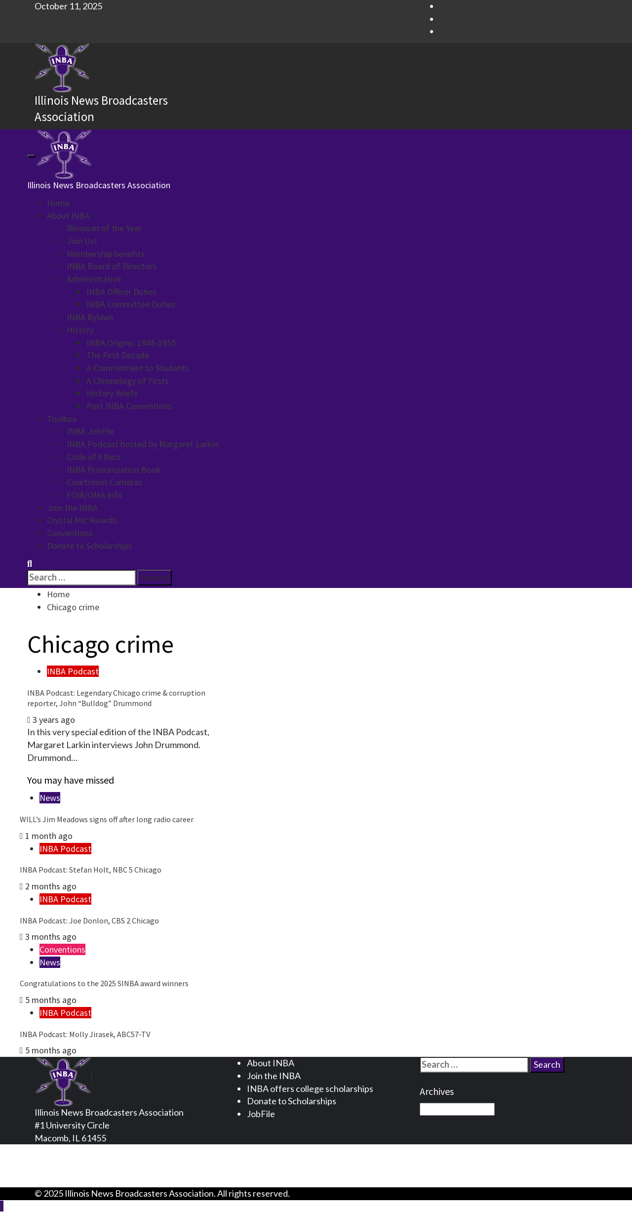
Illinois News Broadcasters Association (98, 185)
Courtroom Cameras (104, 482)
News (50, 797)
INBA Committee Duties (130, 304)
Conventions (70, 533)
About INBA (68, 215)
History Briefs (112, 393)
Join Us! (82, 241)
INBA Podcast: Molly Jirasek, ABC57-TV (85, 1034)
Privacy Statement (89, 1150)
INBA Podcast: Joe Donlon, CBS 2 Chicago (89, 920)
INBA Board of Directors (112, 266)
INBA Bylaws (90, 317)
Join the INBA (72, 507)
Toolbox (62, 418)
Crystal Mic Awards (82, 520)
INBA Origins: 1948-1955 (131, 342)
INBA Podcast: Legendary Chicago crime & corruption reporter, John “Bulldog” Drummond (116, 698)
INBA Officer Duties (121, 291)
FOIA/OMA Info (94, 495)
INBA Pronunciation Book (114, 469)
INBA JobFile (90, 431)
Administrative (94, 279)
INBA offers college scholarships (310, 1088)
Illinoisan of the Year (104, 228)
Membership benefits (106, 253)
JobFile (261, 1113)
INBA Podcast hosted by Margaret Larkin (142, 444)
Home (58, 203)
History (80, 329)
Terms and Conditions (96, 1163)
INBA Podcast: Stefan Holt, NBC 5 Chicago (90, 870)
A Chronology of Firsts (127, 380)
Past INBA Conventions (129, 406)
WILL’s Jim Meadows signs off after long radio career (107, 819)
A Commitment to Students (137, 368)
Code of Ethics (94, 456)
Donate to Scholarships (89, 545)
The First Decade (117, 355)
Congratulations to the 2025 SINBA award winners (104, 983)
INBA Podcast (73, 671)
